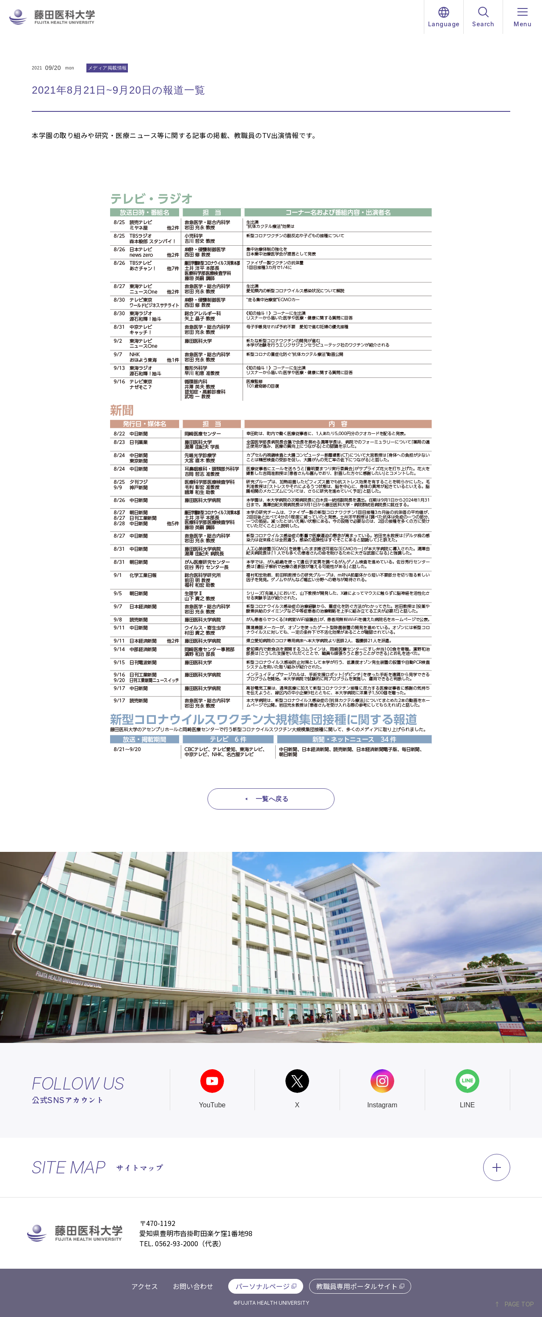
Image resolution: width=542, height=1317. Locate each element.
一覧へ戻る (272, 798)
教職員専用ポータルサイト (357, 1286)
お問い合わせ (193, 1286)
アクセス (144, 1286)
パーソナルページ (262, 1286)
